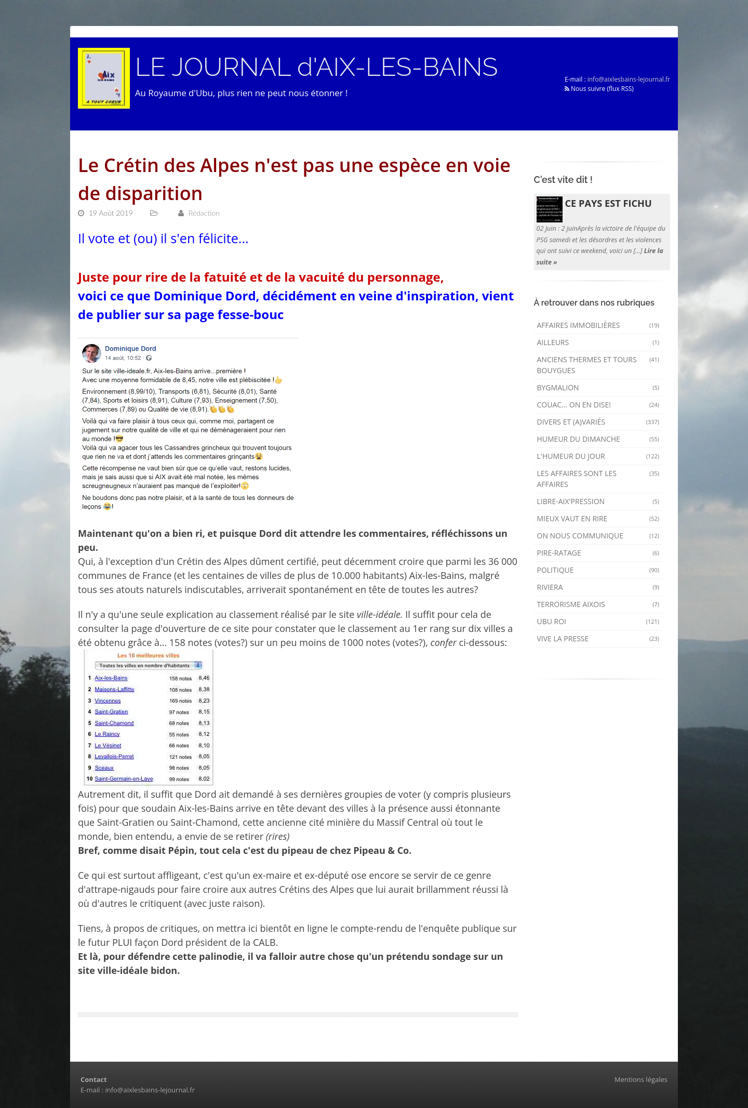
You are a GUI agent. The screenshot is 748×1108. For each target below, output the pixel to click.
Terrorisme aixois (598, 604)
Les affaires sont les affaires (598, 478)
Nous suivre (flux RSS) (599, 88)
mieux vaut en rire (598, 518)
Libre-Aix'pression (598, 501)
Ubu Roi (598, 621)
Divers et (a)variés (598, 422)
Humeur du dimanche (598, 439)
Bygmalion (598, 387)
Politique (598, 570)
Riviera (598, 587)
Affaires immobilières (598, 325)
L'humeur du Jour (598, 456)
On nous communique (598, 535)
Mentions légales (641, 1079)
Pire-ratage (598, 553)
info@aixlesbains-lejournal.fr (628, 79)
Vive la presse (598, 638)
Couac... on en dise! (598, 405)
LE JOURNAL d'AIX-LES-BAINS (316, 67)
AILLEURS (598, 342)
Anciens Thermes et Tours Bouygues (598, 364)
